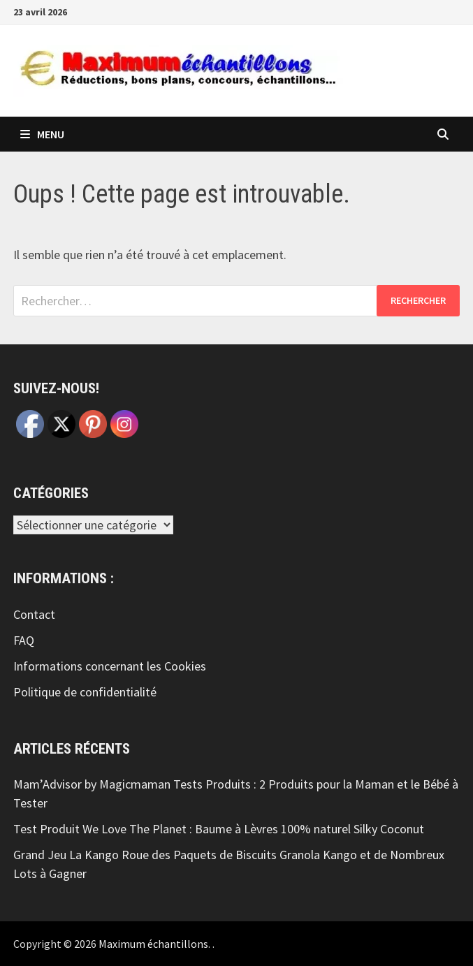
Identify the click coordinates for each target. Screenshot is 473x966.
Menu (42, 134)
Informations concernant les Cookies (109, 666)
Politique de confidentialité (85, 692)
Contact (34, 614)
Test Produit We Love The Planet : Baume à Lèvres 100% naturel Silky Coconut (218, 829)
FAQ (23, 640)
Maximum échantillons (153, 944)
